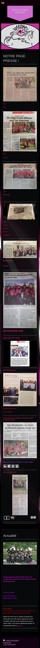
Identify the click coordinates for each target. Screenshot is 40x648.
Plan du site (7, 642)
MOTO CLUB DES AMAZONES (20, 11)
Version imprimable (11, 640)
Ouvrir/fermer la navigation (20, 3)
